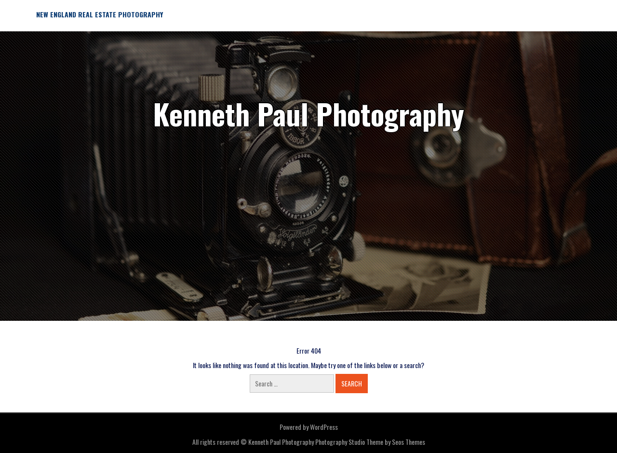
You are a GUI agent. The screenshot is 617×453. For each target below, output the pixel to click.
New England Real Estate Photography (99, 14)
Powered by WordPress (309, 427)
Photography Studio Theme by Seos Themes (370, 442)
